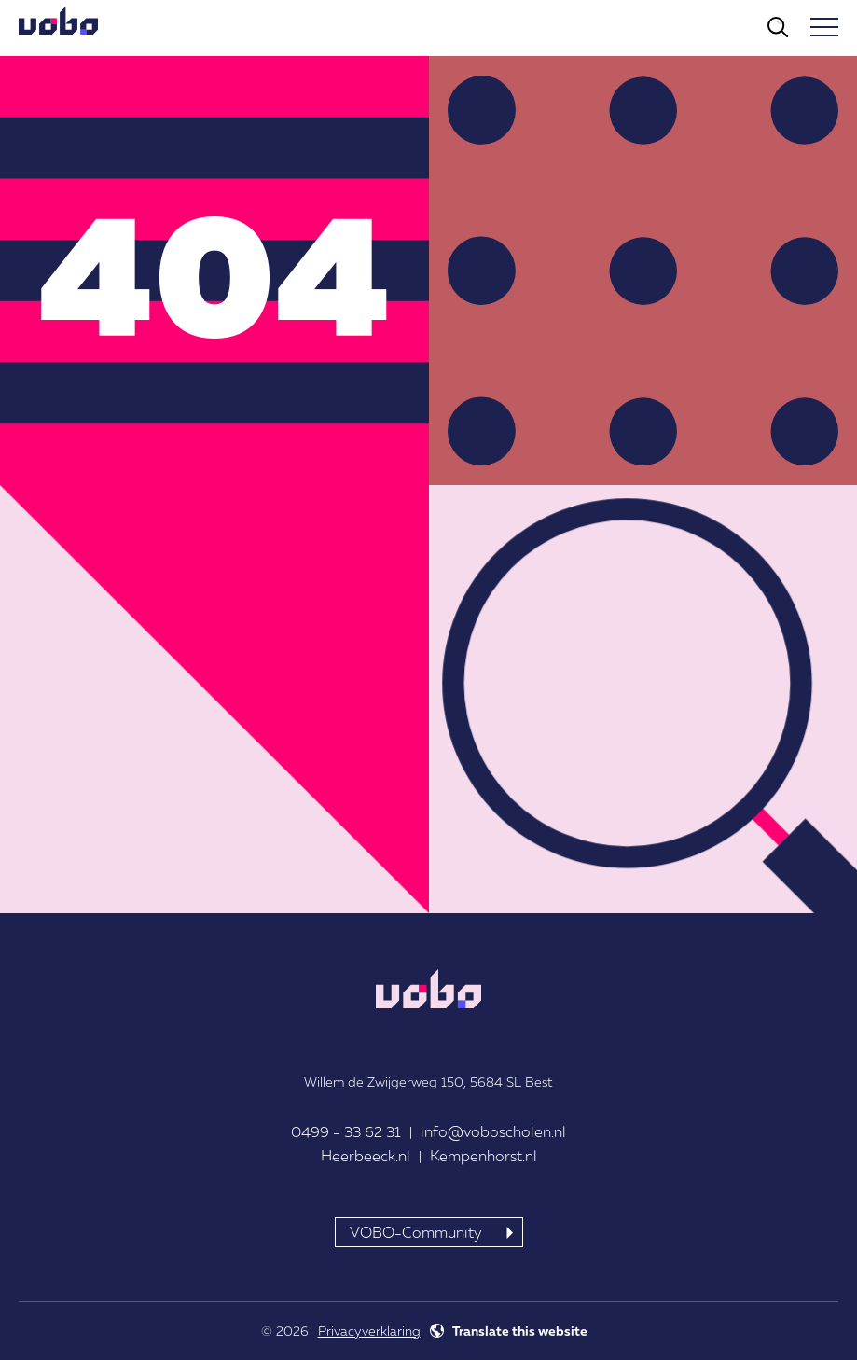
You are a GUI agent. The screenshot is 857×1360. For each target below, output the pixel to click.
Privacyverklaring (369, 1331)
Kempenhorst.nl (483, 1155)
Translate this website (519, 1331)
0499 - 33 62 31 (346, 1131)
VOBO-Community (416, 1232)
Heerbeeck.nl (365, 1155)
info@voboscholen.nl (493, 1131)
